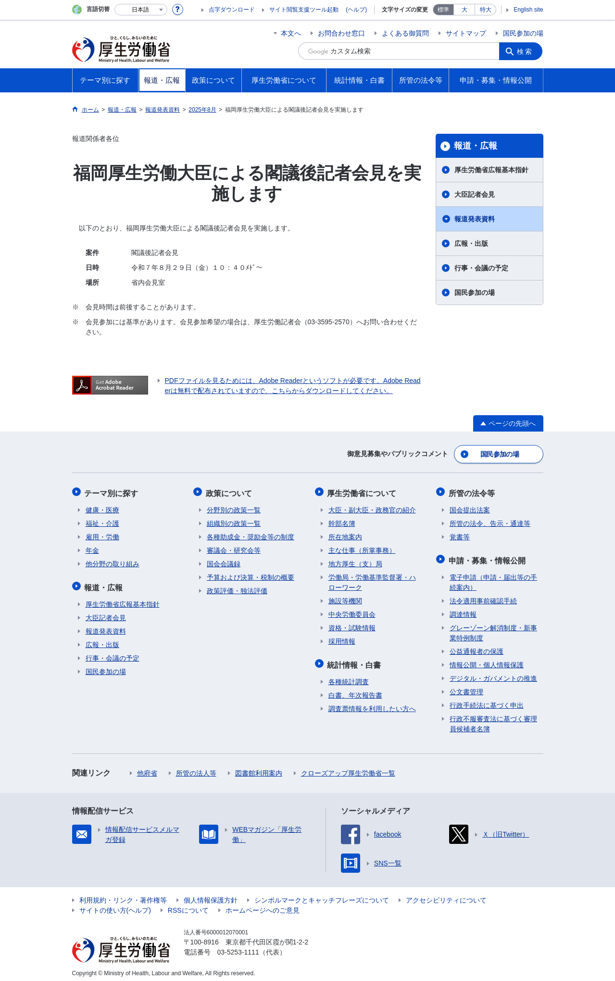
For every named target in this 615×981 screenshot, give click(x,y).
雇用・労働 (102, 534)
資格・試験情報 (352, 625)
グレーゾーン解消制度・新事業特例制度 (493, 628)
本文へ (291, 33)
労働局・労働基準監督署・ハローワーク (372, 579)
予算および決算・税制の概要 (250, 574)
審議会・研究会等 (234, 547)
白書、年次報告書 (355, 690)
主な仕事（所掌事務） (362, 547)
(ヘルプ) (356, 9)
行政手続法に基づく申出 (487, 700)
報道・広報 (475, 146)
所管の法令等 (473, 491)
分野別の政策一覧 (234, 507)
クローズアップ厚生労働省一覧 (348, 768)
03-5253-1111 (238, 947)
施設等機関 (345, 598)
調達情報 (463, 609)
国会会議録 (223, 561)
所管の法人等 (196, 768)
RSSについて (188, 905)
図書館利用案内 (258, 768)
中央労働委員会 (352, 611)
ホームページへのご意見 (263, 905)
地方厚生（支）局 (355, 561)
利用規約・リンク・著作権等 (123, 895)
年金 (92, 547)
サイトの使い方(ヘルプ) (115, 905)
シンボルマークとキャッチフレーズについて (321, 895)
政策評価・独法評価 (237, 588)
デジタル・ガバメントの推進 (493, 673)
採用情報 (341, 638)
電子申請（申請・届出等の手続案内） (493, 577)
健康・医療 (102, 507)
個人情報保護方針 (211, 895)
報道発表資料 (474, 219)
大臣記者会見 (474, 194)
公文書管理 (466, 687)
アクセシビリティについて (446, 895)
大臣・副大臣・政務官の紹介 (372, 507)
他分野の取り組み (112, 561)
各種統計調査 (348, 677)
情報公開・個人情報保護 (487, 660)
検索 (526, 51)
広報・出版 (471, 243)
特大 (485, 9)
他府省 (147, 768)
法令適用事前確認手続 (483, 596)
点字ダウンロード (232, 9)
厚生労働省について (363, 491)
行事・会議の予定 (481, 268)
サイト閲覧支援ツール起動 (304, 9)
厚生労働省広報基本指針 (491, 170)
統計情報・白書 (355, 661)
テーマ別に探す (112, 491)
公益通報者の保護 (476, 646)
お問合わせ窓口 (341, 33)
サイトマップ (466, 33)
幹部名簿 (341, 520)
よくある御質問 (405, 33)
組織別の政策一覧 (234, 520)
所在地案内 (345, 534)
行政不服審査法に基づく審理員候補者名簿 (493, 719)
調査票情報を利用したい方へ (372, 704)
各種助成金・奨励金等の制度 (250, 534)
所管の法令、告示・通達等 (490, 520)
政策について (230, 491)
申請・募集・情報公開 (488, 556)
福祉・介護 (102, 520)
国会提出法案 (470, 507)
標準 (443, 9)
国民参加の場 (523, 33)
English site (528, 9)
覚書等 (460, 534)
